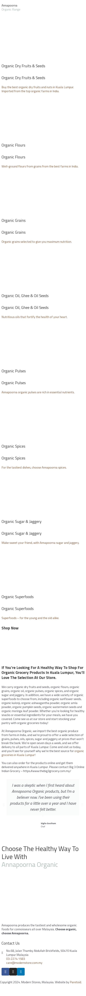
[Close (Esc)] (6, 989)
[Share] (19, 989)
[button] (3, 805)
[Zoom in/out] (45, 989)
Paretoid (75, 982)
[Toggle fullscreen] (32, 989)
